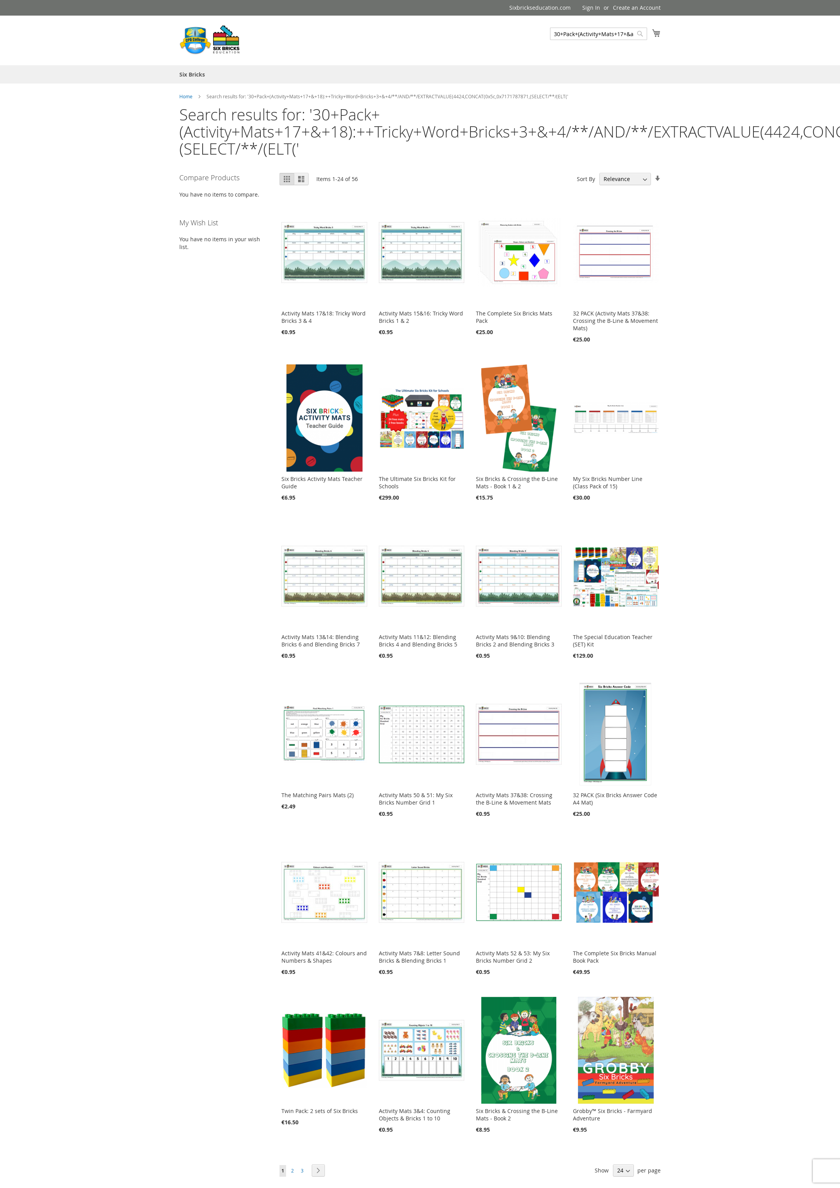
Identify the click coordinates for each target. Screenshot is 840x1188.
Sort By (586, 179)
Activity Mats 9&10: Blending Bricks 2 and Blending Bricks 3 (515, 640)
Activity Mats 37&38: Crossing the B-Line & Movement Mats (514, 798)
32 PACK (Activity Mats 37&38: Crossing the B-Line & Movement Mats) (615, 321)
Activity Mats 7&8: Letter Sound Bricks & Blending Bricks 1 (419, 956)
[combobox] (598, 34)
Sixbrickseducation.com (540, 7)
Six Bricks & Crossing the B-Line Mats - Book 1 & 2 (517, 482)
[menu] (420, 74)
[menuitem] (192, 74)
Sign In (591, 7)
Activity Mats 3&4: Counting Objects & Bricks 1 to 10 (414, 1114)
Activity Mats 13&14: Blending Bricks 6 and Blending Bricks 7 (320, 640)
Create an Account (637, 7)
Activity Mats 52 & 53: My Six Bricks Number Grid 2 (513, 956)
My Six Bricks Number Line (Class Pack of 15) (607, 482)
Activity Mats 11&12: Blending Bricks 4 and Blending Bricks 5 (418, 640)
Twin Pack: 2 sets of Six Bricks (319, 1111)
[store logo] (210, 40)
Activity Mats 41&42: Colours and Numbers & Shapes (324, 956)
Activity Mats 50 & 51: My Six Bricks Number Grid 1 (416, 798)
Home (186, 96)
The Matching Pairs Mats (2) (317, 795)
